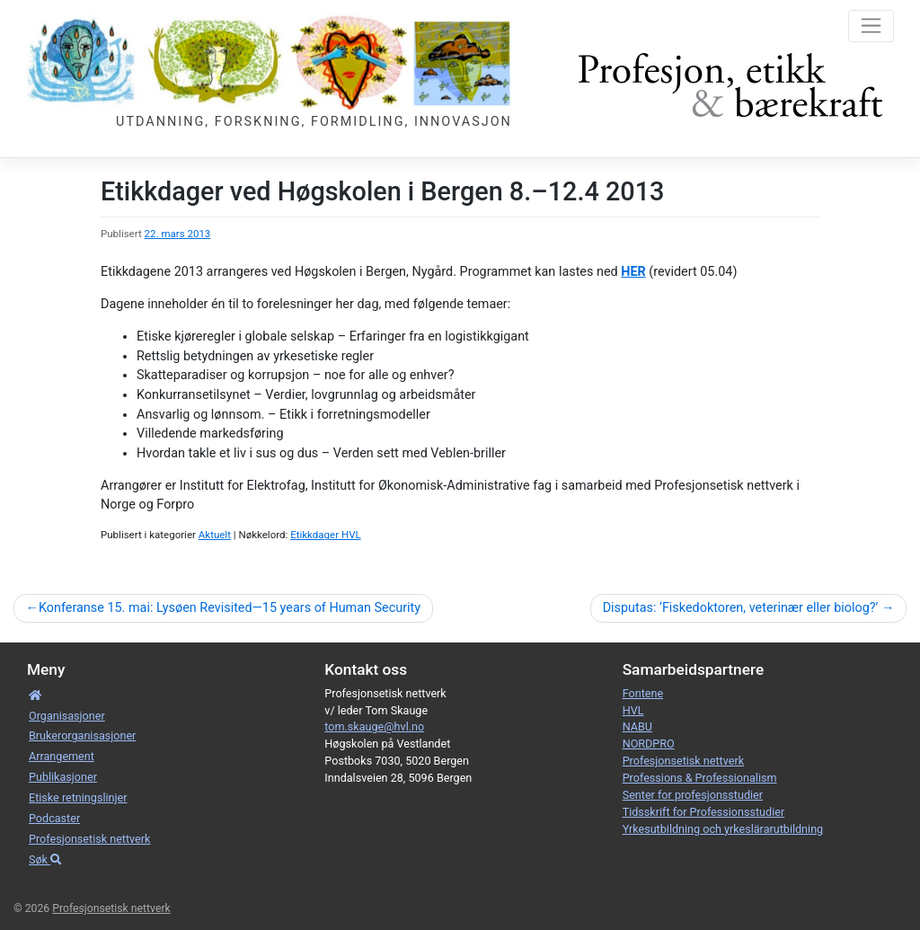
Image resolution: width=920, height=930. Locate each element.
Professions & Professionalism (700, 777)
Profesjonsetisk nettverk (89, 839)
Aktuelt (215, 534)
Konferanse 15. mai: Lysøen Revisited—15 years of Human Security (229, 608)
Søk (45, 859)
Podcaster (54, 818)
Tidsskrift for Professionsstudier (704, 812)
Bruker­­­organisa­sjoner (82, 735)
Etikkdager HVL (325, 534)
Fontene (643, 693)
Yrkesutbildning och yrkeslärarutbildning (723, 829)
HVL (633, 710)
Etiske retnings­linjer (78, 797)
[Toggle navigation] (871, 26)
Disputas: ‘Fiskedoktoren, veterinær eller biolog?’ (741, 608)
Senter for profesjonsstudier (693, 795)
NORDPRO (649, 743)
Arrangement (61, 756)
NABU (637, 726)
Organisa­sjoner (67, 715)
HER (633, 271)
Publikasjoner (63, 777)
